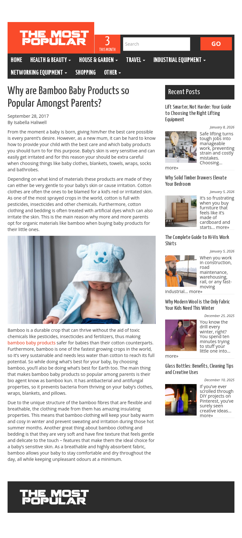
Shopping (85, 73)
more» (171, 168)
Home (16, 60)
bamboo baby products (31, 343)
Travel (135, 60)
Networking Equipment (39, 73)
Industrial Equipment (179, 60)
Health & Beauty (50, 60)
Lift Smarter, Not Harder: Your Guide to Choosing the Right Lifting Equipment (198, 113)
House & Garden (98, 60)
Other (112, 73)
